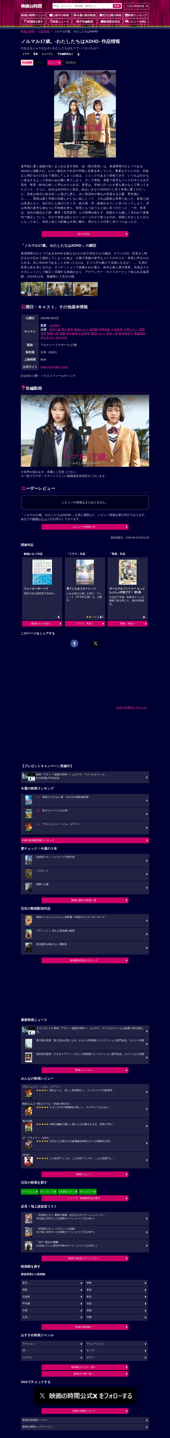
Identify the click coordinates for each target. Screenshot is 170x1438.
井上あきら (48, 337)
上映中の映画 (59, 15)
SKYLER (61, 337)
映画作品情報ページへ (35, 1420)
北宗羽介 (55, 325)
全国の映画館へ (84, 1326)
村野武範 (104, 329)
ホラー (90, 1357)
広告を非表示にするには (131, 707)
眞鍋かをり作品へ (41, 623)
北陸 (89, 1303)
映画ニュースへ (84, 1070)
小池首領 (117, 329)
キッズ (90, 1350)
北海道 (26, 1296)
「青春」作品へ (126, 623)
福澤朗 (93, 329)
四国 (89, 1310)
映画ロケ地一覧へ (84, 1373)
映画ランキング (136, 15)
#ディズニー (87, 1191)
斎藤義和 (139, 333)
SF (24, 1350)
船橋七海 (53, 333)
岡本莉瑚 (72, 333)
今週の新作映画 (85, 15)
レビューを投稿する (84, 526)
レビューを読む (136, 21)
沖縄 (89, 1317)
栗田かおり (98, 333)
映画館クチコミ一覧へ (83, 1367)
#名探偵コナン (67, 1191)
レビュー (53, 62)
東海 (89, 1289)
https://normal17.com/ (54, 366)
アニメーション (95, 1343)
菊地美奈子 (126, 333)
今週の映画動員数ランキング (38, 840)
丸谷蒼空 (84, 333)
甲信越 (26, 1303)
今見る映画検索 (135, 6)
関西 (24, 1289)
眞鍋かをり (81, 329)
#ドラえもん (29, 1191)
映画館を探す (33, 21)
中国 (24, 1310)
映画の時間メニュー (33, 15)
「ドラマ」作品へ (84, 623)
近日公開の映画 (110, 15)
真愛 (62, 333)
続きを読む (84, 233)
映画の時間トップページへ (37, 1426)
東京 (24, 1283)
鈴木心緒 (55, 329)
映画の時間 (27, 31)
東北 (89, 1296)
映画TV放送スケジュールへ (83, 1258)
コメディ (27, 1357)
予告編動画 (84, 21)
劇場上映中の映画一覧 (83, 900)
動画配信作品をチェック (84, 960)
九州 (24, 1317)
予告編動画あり (65, 54)
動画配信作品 (110, 21)
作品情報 (44, 31)
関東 (89, 1283)
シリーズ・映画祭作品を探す (84, 1198)
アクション (28, 1343)
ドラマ (25, 54)
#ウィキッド (47, 1191)
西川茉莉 (67, 329)
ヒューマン (47, 54)
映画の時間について (84, 1410)
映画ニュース (59, 21)
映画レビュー (83, 1174)
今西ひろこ (131, 329)
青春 (35, 54)
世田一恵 (112, 333)
